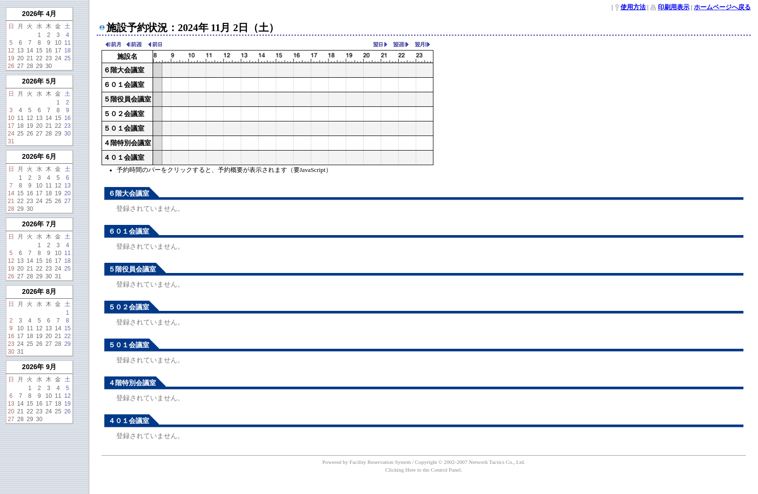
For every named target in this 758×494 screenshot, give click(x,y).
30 (48, 66)
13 (20, 50)
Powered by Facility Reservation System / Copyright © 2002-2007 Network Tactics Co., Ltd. (423, 462)
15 (39, 50)
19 (11, 58)
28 (30, 66)
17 (58, 50)
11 (67, 42)
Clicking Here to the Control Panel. (423, 470)
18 (67, 50)
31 (11, 141)
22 (39, 58)
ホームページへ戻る (722, 7)
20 (20, 58)
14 (30, 50)
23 (48, 58)
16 (48, 50)
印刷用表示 (673, 7)
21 (30, 58)
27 (20, 66)
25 (67, 58)
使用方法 (633, 7)
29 (39, 66)
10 (58, 42)
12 (11, 50)
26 (11, 66)
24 (58, 58)
